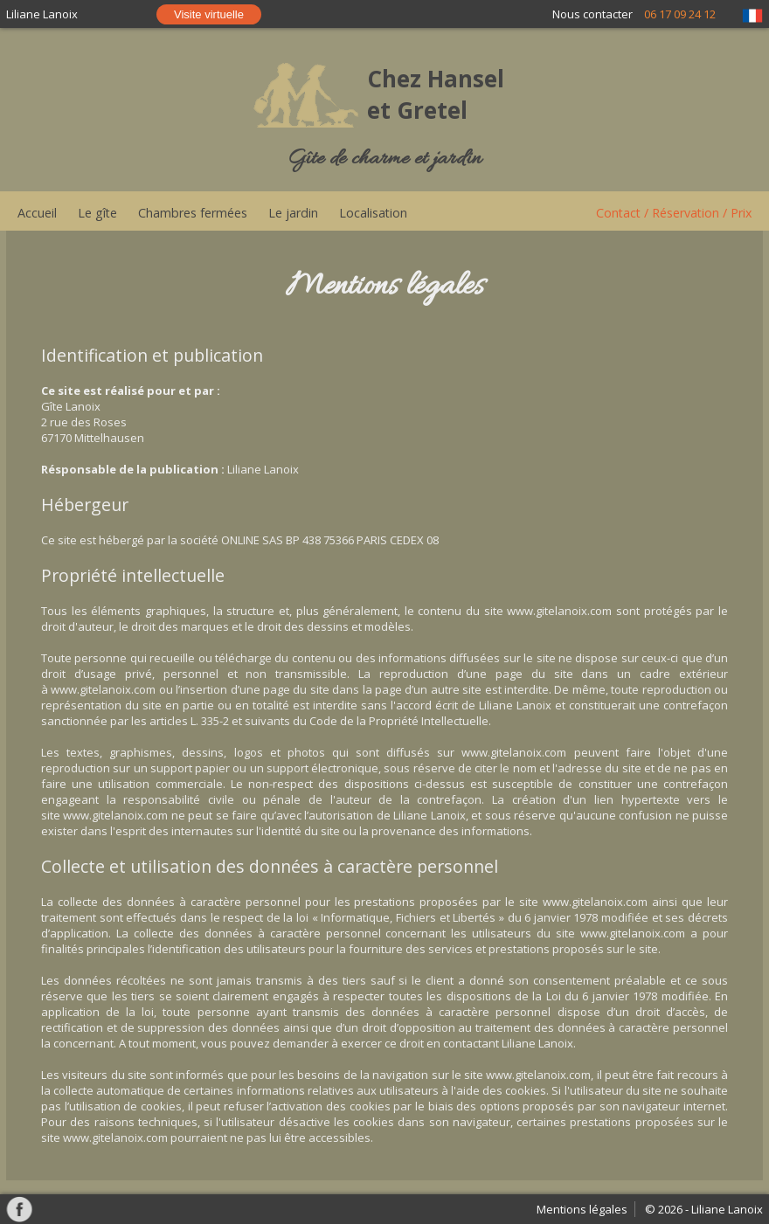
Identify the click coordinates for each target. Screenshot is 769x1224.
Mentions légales (582, 1209)
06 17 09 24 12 (680, 14)
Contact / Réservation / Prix (674, 212)
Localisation (373, 212)
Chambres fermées (192, 212)
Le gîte (97, 212)
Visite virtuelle (209, 14)
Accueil (37, 212)
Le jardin (293, 212)
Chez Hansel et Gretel (435, 94)
